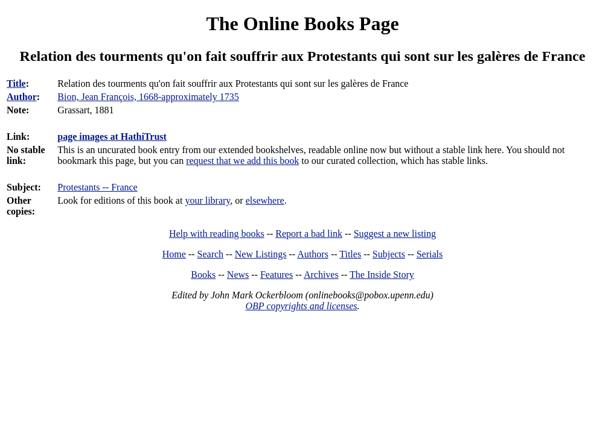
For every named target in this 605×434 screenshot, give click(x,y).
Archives (321, 274)
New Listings (261, 254)
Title (16, 83)
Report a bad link (308, 233)
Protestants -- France (97, 187)
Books (203, 274)
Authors (312, 254)
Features (276, 274)
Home (174, 254)
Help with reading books (216, 233)
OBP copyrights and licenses (301, 306)
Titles (350, 254)
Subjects (389, 254)
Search (210, 254)
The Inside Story (382, 274)
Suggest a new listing (395, 233)
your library (207, 200)
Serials (430, 254)
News (238, 274)
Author (22, 97)
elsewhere (265, 200)
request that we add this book (242, 161)
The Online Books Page (302, 23)
